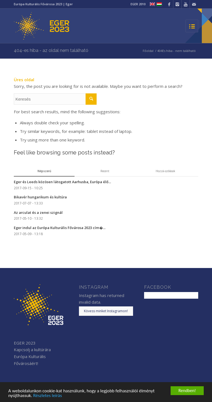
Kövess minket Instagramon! (106, 311)
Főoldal (148, 51)
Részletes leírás (47, 396)
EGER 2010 (138, 4)
